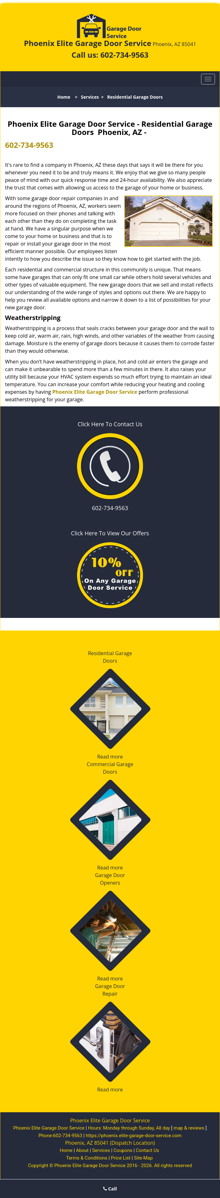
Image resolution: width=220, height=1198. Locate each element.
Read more (110, 756)
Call (110, 1188)
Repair (109, 993)
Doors (110, 660)
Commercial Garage (110, 764)
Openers (110, 882)
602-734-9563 (124, 54)
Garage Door (110, 875)
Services (90, 97)
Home (63, 97)
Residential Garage (110, 653)
